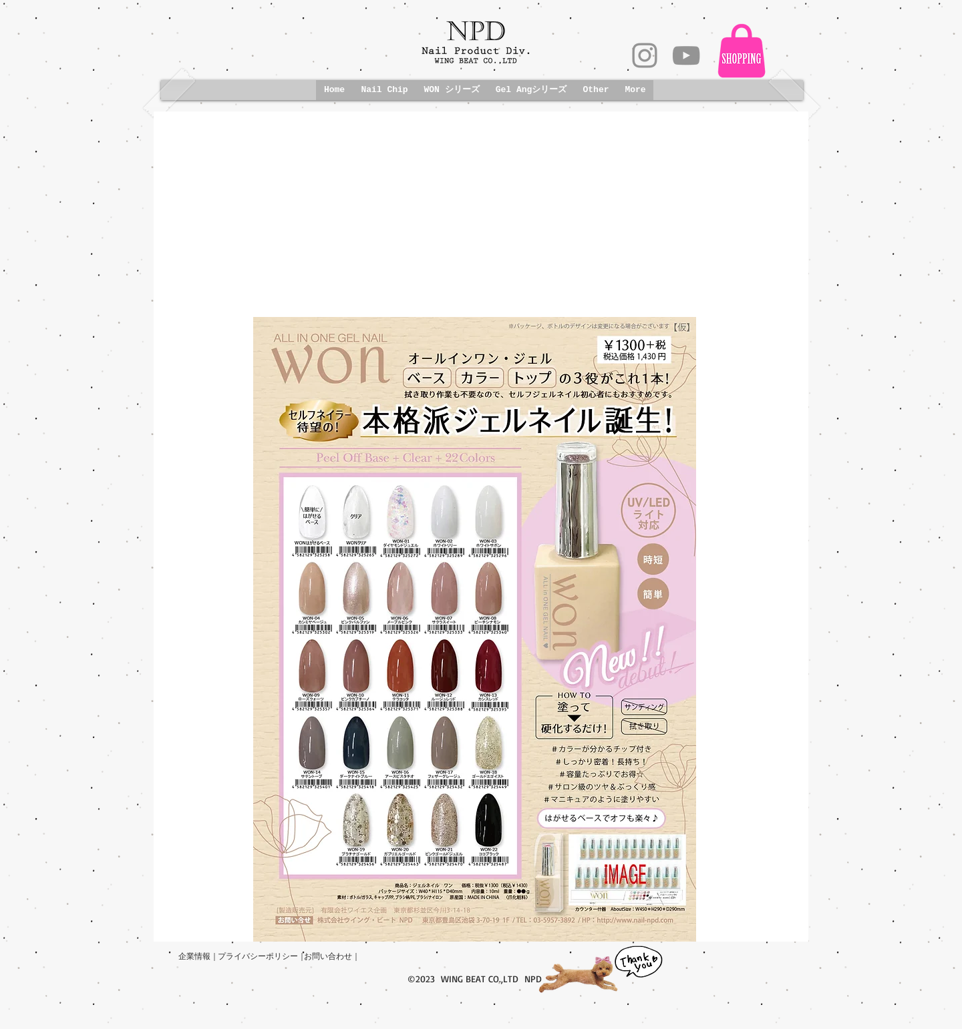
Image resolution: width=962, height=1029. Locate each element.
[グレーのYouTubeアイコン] (686, 55)
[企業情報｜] (198, 957)
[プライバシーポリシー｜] (262, 957)
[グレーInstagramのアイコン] (644, 55)
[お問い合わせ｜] (332, 957)
